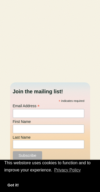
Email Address (26, 105)
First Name (22, 122)
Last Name (22, 137)
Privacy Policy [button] (67, 170)
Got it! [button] (13, 185)
